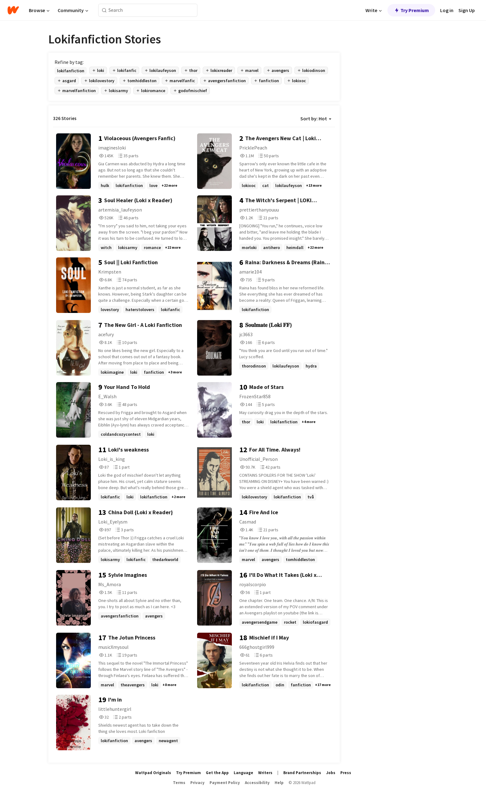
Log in (446, 10)
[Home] (13, 10)
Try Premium (411, 10)
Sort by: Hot (315, 118)
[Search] (104, 10)
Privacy (197, 782)
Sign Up (466, 10)
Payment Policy (225, 782)
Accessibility (257, 782)
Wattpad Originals (153, 772)
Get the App (217, 772)
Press (345, 772)
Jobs (330, 772)
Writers (265, 772)
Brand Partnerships (302, 772)
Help (279, 782)
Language (243, 772)
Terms (179, 782)
